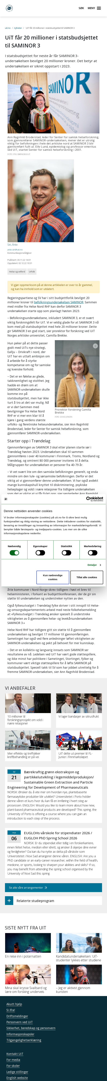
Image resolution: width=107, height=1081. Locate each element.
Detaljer (92, 564)
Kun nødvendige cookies (53, 577)
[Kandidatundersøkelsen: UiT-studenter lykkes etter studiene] (79, 922)
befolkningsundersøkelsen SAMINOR (58, 302)
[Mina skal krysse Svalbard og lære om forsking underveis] (28, 954)
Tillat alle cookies (87, 577)
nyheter (18, 27)
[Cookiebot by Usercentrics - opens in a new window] (88, 499)
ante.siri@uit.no (15, 249)
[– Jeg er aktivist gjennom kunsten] (79, 954)
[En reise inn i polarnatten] (28, 920)
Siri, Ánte (12, 244)
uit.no (8, 27)
